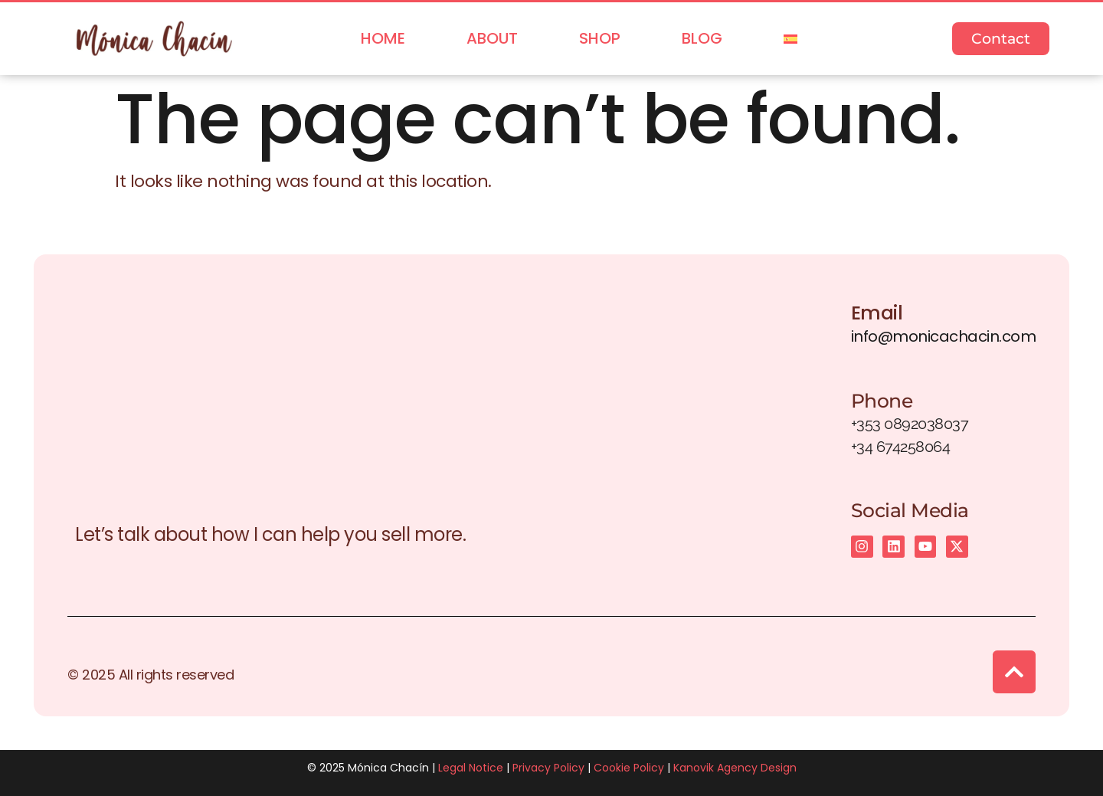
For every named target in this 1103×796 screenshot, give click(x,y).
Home (383, 38)
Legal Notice (470, 767)
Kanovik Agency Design (735, 767)
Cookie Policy (629, 767)
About (492, 38)
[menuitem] (790, 39)
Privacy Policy (548, 767)
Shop (599, 38)
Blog (702, 38)
